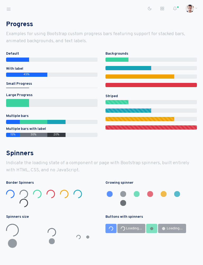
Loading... (131, 229)
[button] (189, 8)
